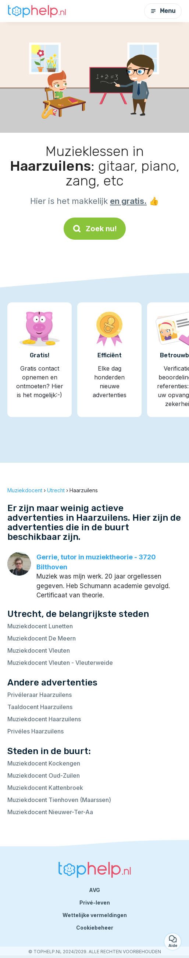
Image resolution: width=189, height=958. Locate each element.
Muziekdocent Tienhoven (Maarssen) (59, 799)
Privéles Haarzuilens (35, 731)
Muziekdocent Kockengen (43, 763)
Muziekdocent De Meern (41, 638)
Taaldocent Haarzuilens (39, 707)
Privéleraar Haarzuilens (39, 694)
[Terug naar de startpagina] (36, 11)
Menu (162, 10)
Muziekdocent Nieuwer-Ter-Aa (50, 812)
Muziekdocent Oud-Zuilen (43, 775)
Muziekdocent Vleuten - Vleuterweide (60, 662)
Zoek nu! (94, 228)
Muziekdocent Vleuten (38, 650)
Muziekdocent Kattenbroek (45, 787)
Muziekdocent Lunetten (40, 626)
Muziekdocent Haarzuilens (44, 719)
